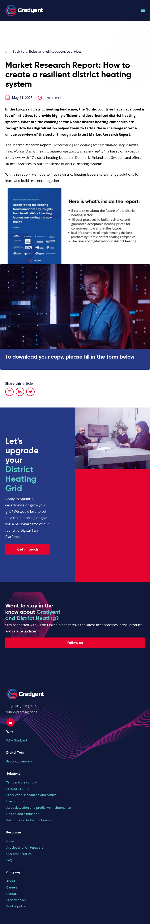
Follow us (75, 642)
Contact (12, 893)
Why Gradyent (16, 740)
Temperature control (21, 782)
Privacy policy (16, 900)
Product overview (19, 761)
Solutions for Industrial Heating (29, 820)
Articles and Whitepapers (24, 847)
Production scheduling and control (31, 795)
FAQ (9, 860)
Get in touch (27, 549)
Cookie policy (16, 906)
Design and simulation (22, 814)
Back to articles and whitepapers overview (43, 51)
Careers (12, 887)
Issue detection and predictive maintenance (38, 807)
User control (15, 801)
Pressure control (18, 788)
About (10, 881)
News (10, 841)
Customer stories (18, 854)
